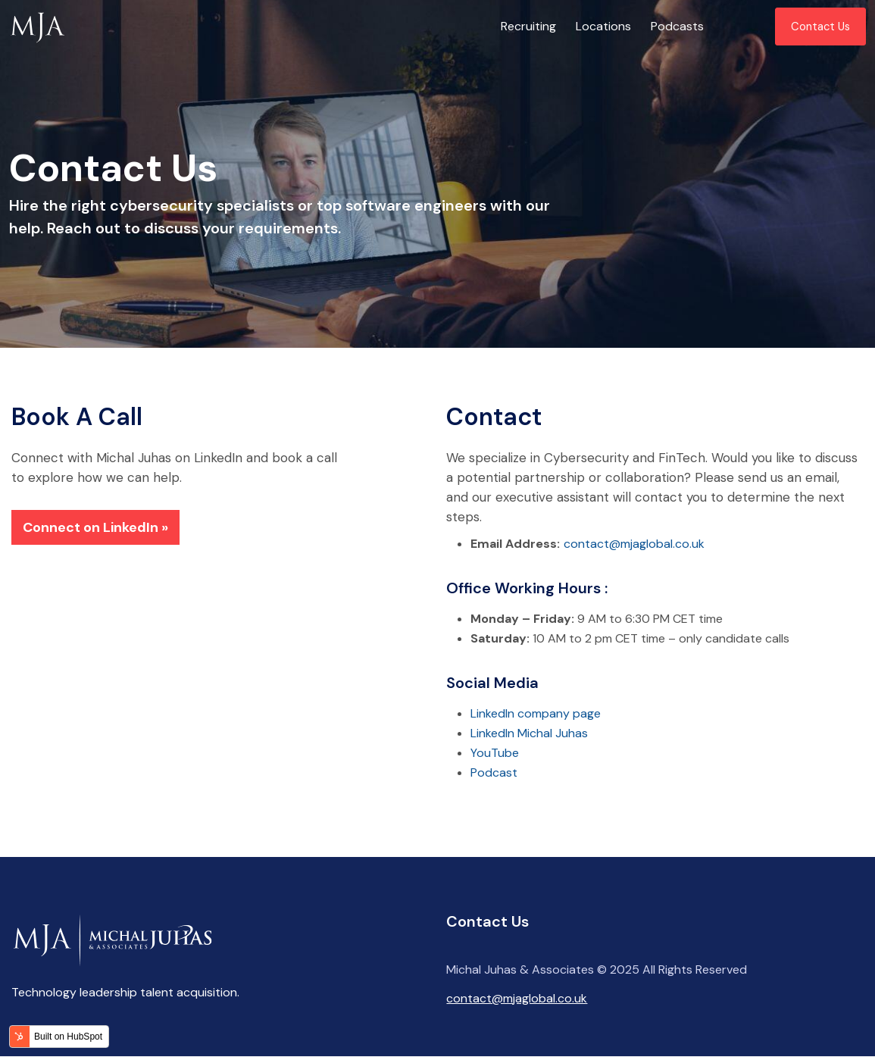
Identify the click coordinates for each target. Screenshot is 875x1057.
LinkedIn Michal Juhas (529, 733)
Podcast (493, 772)
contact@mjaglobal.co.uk (634, 544)
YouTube (494, 753)
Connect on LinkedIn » (95, 527)
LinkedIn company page (535, 713)
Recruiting (528, 26)
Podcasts (677, 26)
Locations (603, 26)
